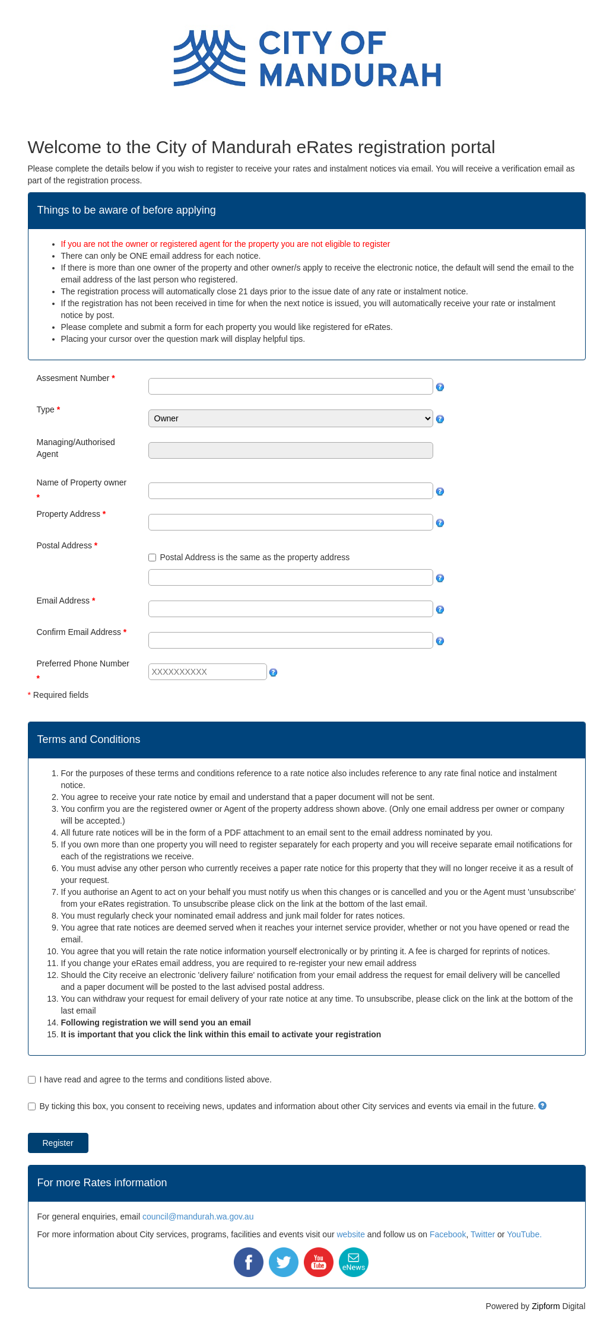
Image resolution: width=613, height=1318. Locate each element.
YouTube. (524, 1234)
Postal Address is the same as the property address (255, 557)
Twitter (483, 1234)
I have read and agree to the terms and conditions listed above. (156, 1079)
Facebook (448, 1234)
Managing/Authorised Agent (76, 448)
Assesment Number (73, 378)
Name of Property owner (82, 482)
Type (46, 409)
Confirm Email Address (79, 632)
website (350, 1234)
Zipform (546, 1306)
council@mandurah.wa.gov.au (198, 1216)
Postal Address (64, 545)
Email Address (63, 600)
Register (58, 1143)
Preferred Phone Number (83, 663)
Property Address (68, 514)
